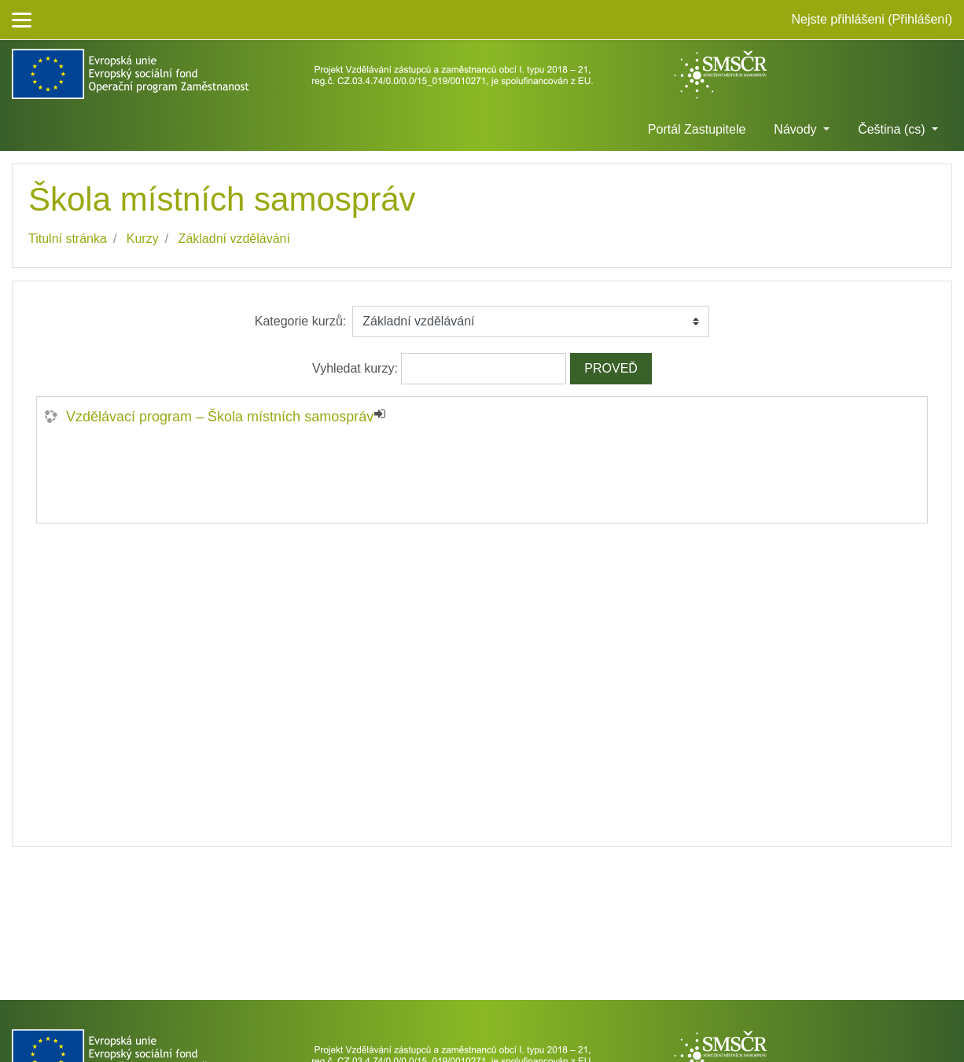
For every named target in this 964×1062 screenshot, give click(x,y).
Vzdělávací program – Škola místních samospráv (219, 416)
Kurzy (143, 238)
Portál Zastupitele (697, 129)
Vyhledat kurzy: (356, 368)
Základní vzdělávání (234, 238)
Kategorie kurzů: (301, 321)
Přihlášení (920, 19)
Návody (797, 129)
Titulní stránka (67, 238)
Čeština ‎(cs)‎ (893, 129)
